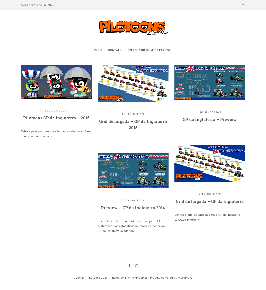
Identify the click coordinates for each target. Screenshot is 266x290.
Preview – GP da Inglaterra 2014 (133, 207)
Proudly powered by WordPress (171, 277)
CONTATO (115, 50)
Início (98, 50)
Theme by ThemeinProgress (128, 277)
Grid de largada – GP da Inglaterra (210, 201)
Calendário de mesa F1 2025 (148, 50)
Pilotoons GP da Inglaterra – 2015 (56, 117)
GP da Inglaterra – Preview (210, 119)
